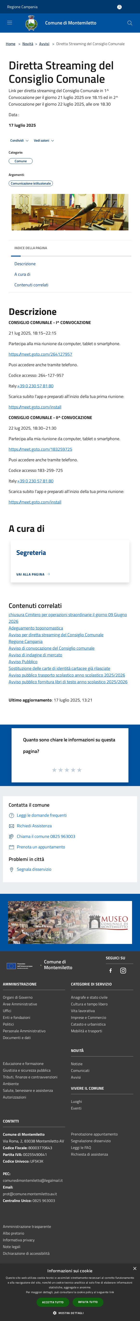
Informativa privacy (19, 1240)
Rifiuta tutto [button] (88, 1302)
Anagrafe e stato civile (89, 997)
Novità (27, 44)
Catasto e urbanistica (88, 1024)
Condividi (20, 141)
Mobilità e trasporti (86, 1031)
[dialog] (70, 1292)
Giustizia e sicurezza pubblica (27, 1070)
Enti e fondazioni (16, 1017)
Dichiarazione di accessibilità (26, 1253)
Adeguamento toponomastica (36, 628)
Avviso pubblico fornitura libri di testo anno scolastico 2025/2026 (68, 682)
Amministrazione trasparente (27, 1226)
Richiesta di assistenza (89, 1154)
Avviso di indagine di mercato (35, 655)
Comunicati (80, 1070)
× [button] (134, 1269)
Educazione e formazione (23, 1063)
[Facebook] (110, 971)
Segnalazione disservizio (91, 1141)
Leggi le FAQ (81, 1147)
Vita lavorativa (83, 1011)
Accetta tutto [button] (53, 1302)
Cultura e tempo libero (89, 1004)
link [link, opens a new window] (111, 1292)
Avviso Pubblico (23, 661)
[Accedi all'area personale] (119, 7)
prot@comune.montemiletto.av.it (30, 1194)
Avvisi (44, 44)
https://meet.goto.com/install (35, 502)
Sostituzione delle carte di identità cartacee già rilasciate (59, 668)
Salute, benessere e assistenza (28, 1090)
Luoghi (76, 1101)
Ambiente (11, 1084)
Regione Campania (22, 7)
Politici (8, 1024)
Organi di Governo (17, 997)
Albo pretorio (13, 1233)
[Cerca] (130, 23)
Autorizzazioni (14, 1097)
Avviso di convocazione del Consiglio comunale (52, 648)
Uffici (7, 1011)
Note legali (11, 1246)
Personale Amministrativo (24, 1031)
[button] (70, 1312)
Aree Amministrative (20, 1004)
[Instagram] (123, 971)
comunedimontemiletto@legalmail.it (33, 1180)
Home (10, 44)
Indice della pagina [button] (30, 247)
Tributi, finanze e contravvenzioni (30, 1077)
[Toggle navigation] (10, 22)
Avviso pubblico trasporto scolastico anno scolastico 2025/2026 (67, 675)
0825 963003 (43, 1200)
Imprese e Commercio (88, 1017)
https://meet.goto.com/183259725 (40, 449)
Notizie (77, 1064)
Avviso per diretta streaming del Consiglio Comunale (56, 634)
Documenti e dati (17, 1037)
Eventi (76, 1108)
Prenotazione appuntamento (94, 1134)
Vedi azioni (45, 141)
